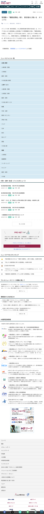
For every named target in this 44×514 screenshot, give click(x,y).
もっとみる (22, 224)
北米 (3, 128)
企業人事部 (4, 63)
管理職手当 (18, 23)
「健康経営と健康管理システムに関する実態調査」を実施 (19, 274)
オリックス (6, 23)
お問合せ (3, 490)
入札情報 (37, 6)
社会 (10, 12)
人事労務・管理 (6, 67)
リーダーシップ (6, 163)
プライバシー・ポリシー (7, 473)
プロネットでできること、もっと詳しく (22, 243)
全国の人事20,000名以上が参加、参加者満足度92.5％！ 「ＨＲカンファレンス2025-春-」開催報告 (16, 309)
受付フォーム (23, 284)
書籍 (3, 150)
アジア (3, 124)
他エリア (4, 137)
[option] (11, 499)
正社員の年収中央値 (9, 265)
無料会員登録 (22, 246)
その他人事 (4, 146)
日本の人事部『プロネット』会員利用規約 (11, 467)
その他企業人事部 (6, 80)
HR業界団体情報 (5, 460)
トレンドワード (24, 6)
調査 (3, 141)
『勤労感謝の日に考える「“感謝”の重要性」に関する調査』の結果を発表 (23, 259)
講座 (8, 6)
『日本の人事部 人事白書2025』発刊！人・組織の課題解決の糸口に (21, 305)
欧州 (3, 132)
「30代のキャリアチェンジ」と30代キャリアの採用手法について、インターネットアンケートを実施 (23, 269)
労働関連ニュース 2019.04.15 (18, 48)
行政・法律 (4, 111)
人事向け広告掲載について (7, 477)
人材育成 (4, 71)
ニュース (3, 6)
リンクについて (5, 463)
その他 (3, 176)
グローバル (4, 119)
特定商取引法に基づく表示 (7, 480)
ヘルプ (2, 483)
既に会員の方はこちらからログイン (22, 249)
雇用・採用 (4, 76)
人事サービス (5, 84)
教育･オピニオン (6, 115)
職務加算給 (12, 23)
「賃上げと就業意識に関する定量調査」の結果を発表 (18, 262)
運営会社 (3, 487)
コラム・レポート (15, 6)
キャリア (4, 167)
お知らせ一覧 (22, 313)
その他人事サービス (7, 102)
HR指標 (32, 6)
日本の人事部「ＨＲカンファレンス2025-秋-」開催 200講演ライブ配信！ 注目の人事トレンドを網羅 (16, 301)
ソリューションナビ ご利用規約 (9, 470)
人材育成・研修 (6, 93)
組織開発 (4, 159)
